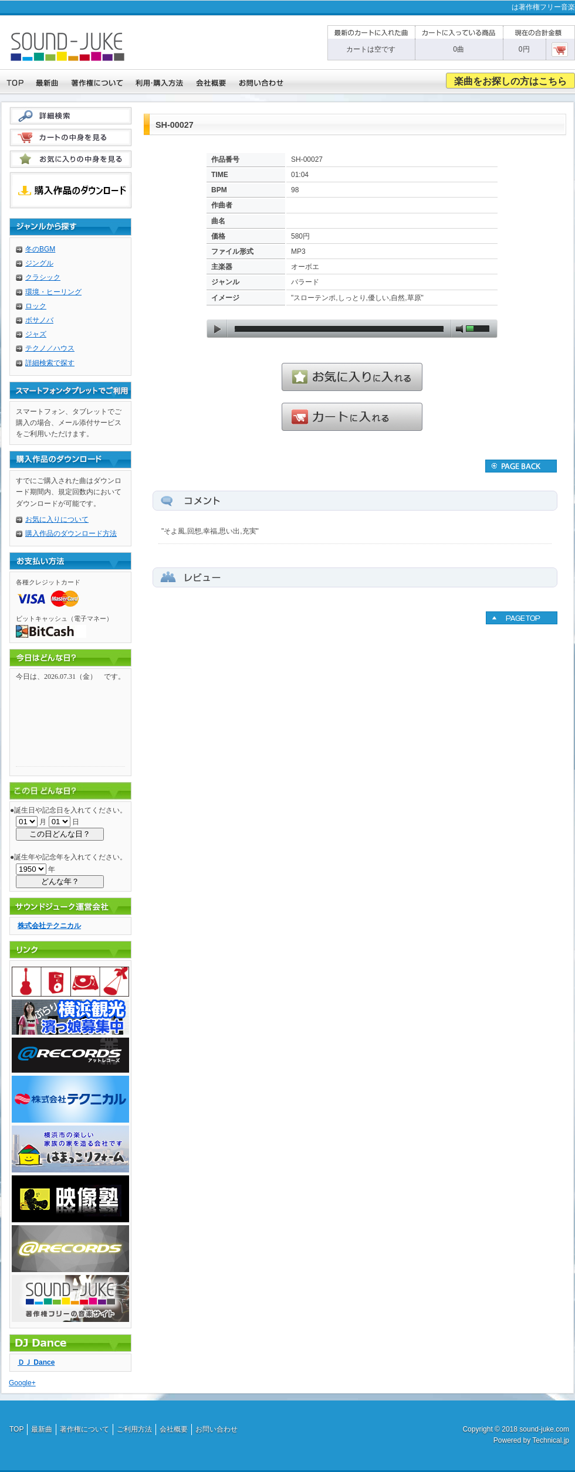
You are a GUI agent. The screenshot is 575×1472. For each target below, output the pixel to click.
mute (459, 329)
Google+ (22, 1383)
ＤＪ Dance (36, 1362)
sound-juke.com (544, 1429)
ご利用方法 (134, 1429)
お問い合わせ (216, 1429)
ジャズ (35, 334)
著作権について (84, 1429)
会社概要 (174, 1429)
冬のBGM (40, 249)
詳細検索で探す (50, 363)
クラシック (42, 277)
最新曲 (41, 1429)
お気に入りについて (57, 519)
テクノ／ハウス (50, 348)
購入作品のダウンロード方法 (71, 533)
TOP (16, 1429)
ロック (35, 306)
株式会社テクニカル (49, 926)
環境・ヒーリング (53, 292)
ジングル (39, 263)
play (217, 329)
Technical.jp (550, 1440)
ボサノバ (39, 320)
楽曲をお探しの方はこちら (510, 81)
